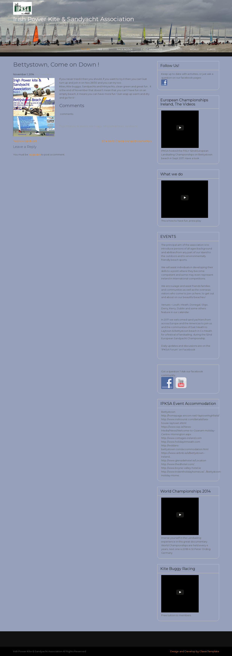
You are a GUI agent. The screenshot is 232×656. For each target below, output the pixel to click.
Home (30, 35)
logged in (34, 154)
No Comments (43, 74)
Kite (60, 35)
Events (85, 49)
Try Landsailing (107, 35)
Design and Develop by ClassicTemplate (194, 651)
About (46, 35)
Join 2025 (195, 35)
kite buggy (95, 126)
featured (82, 126)
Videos (176, 35)
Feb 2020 (103, 49)
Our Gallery (156, 35)
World (194, 49)
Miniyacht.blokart (113, 126)
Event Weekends (151, 49)
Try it (212, 35)
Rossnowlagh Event (25, 141)
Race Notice (125, 49)
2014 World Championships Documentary (127, 141)
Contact (176, 49)
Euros (211, 49)
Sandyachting (80, 35)
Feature (71, 126)
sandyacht (131, 126)
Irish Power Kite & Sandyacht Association (73, 19)
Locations (132, 35)
